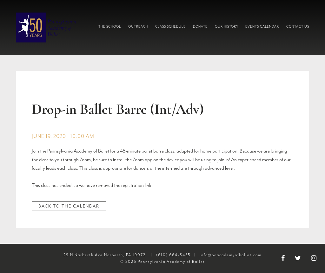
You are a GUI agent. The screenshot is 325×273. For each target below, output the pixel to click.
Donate (200, 26)
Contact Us (297, 26)
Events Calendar (262, 26)
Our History (226, 26)
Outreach (138, 26)
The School (109, 26)
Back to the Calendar (68, 206)
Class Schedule (170, 26)
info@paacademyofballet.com (231, 254)
